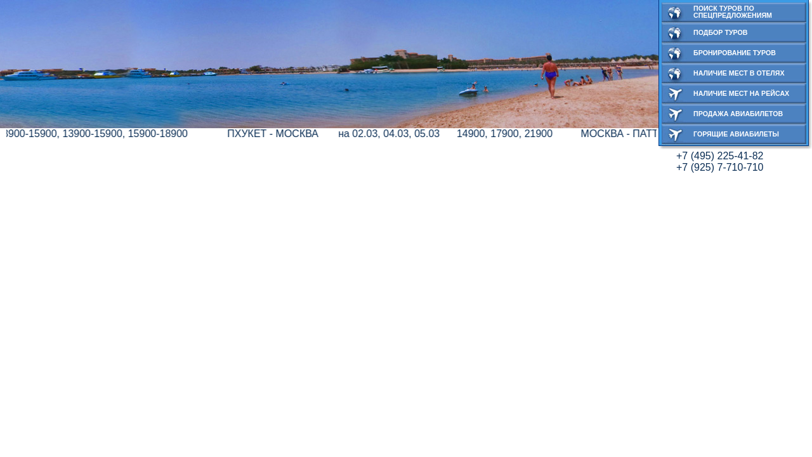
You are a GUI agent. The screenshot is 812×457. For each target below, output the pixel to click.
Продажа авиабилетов (738, 113)
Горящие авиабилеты (736, 134)
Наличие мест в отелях (739, 73)
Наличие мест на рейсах (741, 93)
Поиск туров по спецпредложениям (732, 11)
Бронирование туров (734, 52)
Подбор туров (720, 32)
